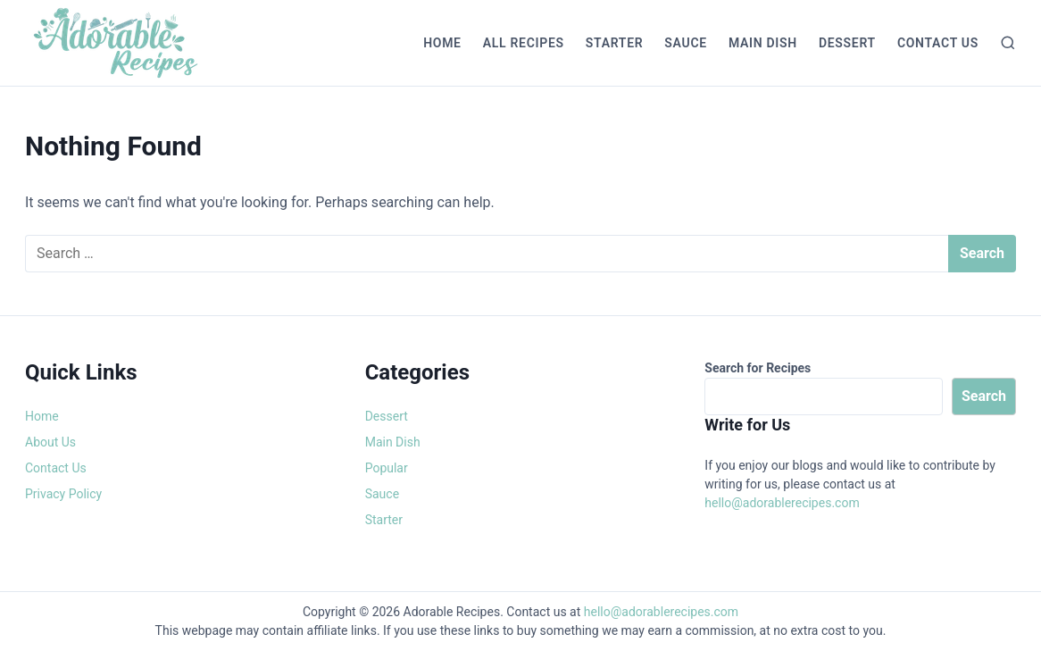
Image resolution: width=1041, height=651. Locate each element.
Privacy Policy (63, 494)
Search (984, 396)
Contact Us (938, 43)
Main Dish (763, 43)
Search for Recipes (757, 368)
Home (442, 43)
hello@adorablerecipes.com (781, 503)
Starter (615, 43)
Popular (386, 468)
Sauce (685, 43)
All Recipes (523, 43)
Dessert (847, 43)
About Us (50, 442)
